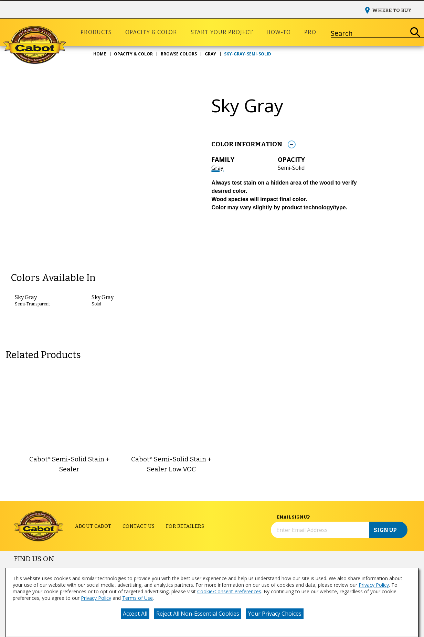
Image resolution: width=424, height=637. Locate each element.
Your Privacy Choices (274, 613)
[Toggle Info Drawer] (291, 144)
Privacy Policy (374, 585)
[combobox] (369, 32)
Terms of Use (137, 598)
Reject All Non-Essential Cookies (197, 613)
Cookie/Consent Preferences (229, 591)
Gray (217, 167)
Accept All (135, 613)
